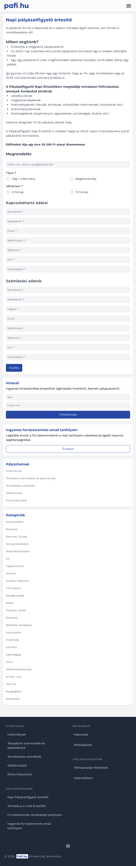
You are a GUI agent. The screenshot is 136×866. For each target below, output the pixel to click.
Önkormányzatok (19, 774)
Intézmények (16, 734)
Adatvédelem (83, 778)
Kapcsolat (81, 734)
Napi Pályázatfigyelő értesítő (28, 797)
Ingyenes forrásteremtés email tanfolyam (29, 826)
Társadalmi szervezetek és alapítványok (26, 745)
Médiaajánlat (83, 745)
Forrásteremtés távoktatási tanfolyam (34, 815)
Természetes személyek (24, 756)
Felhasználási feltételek (91, 767)
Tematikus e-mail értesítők (26, 806)
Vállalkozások (17, 765)
